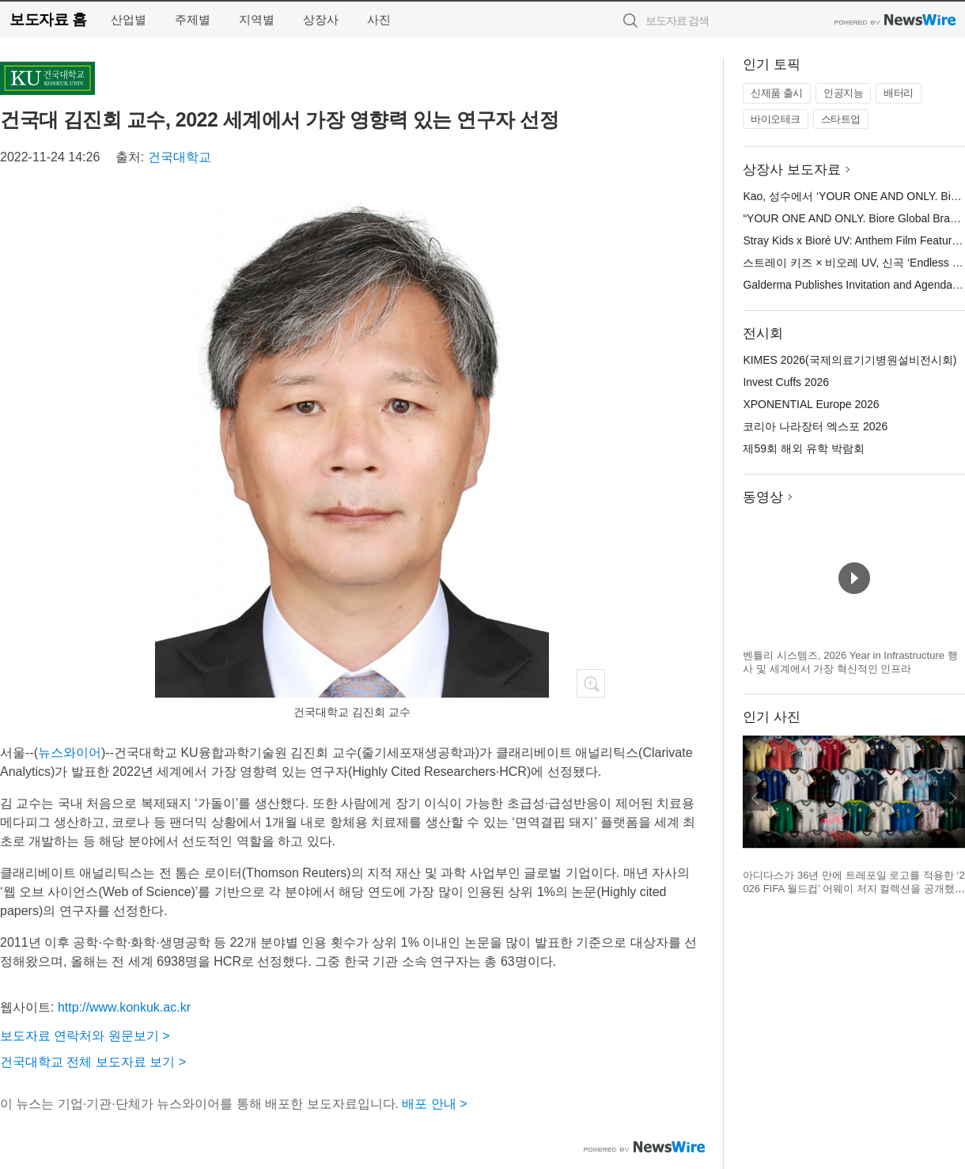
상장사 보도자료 (792, 169)
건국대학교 (179, 157)
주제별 (192, 19)
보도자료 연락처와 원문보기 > (85, 1035)
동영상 (763, 497)
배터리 (899, 93)
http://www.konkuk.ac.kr (124, 1007)
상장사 (321, 19)
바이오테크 (775, 119)
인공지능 (843, 93)
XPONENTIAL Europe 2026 (811, 404)
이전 (755, 798)
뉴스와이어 (69, 752)
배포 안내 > (434, 1103)
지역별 (256, 19)
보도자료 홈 (47, 19)
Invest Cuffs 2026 (786, 382)
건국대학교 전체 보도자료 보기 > (93, 1062)
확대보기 (591, 683)
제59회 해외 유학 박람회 (803, 448)
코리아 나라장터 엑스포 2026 (815, 426)
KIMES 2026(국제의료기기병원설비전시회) (849, 360)
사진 (379, 19)
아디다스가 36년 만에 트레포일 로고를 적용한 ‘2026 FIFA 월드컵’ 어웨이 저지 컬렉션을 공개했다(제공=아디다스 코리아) (854, 889)
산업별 (128, 19)
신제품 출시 (777, 93)
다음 (952, 798)
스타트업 (841, 119)
